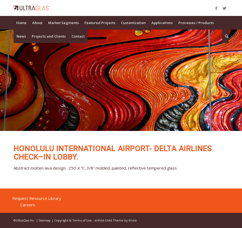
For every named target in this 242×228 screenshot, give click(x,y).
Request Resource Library (36, 198)
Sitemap (45, 220)
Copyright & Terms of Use (73, 220)
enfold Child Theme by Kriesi (115, 220)
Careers (27, 204)
